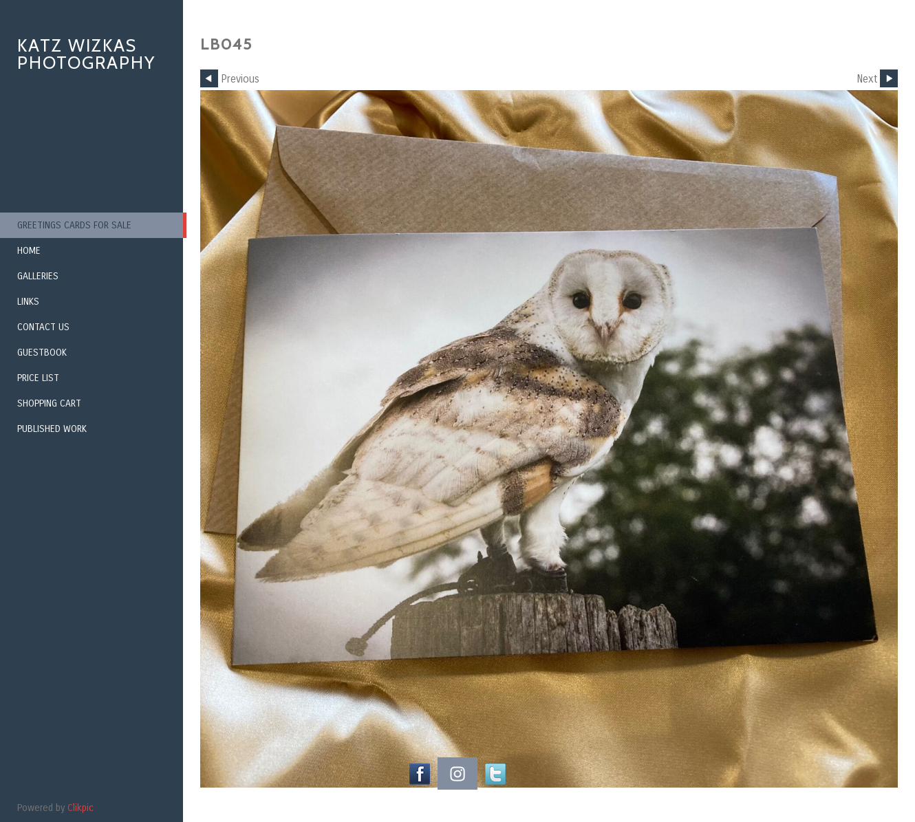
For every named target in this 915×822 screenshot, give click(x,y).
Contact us (43, 327)
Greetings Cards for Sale (74, 225)
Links (28, 301)
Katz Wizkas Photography (86, 54)
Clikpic (80, 808)
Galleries (37, 276)
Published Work (52, 429)
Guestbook (42, 352)
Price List (38, 378)
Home (29, 251)
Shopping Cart (49, 403)
